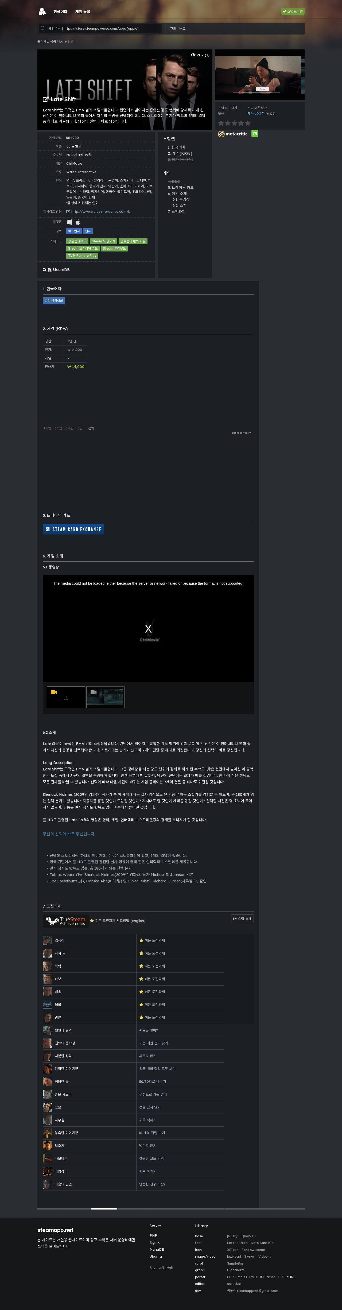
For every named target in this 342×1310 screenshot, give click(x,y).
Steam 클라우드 (114, 248)
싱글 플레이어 (77, 241)
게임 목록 (50, 41)
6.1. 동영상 (181, 199)
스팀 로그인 (293, 11)
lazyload (234, 1256)
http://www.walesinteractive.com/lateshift (99, 211)
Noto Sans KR (262, 1243)
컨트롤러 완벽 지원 (133, 241)
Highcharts (235, 1270)
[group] (260, 74)
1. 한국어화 (176, 147)
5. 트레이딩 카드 (181, 187)
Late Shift (67, 41)
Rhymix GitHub (161, 1267)
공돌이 (231, 1291)
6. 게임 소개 (177, 193)
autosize (234, 1284)
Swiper (249, 1256)
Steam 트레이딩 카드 (83, 248)
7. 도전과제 (176, 211)
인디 (88, 231)
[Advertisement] (260, 169)
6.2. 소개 (179, 205)
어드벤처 (74, 231)
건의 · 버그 (178, 28)
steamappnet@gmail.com (257, 1291)
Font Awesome (253, 1250)
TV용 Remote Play (82, 256)
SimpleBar (235, 1263)
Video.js (264, 1256)
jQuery (232, 1236)
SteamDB (56, 269)
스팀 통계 (242, 919)
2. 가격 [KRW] (180, 153)
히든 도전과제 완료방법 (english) (94, 921)
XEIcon (233, 1250)
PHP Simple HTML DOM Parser (251, 1277)
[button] (50, 1209)
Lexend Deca (237, 1243)
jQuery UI (248, 1236)
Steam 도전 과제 (103, 241)
